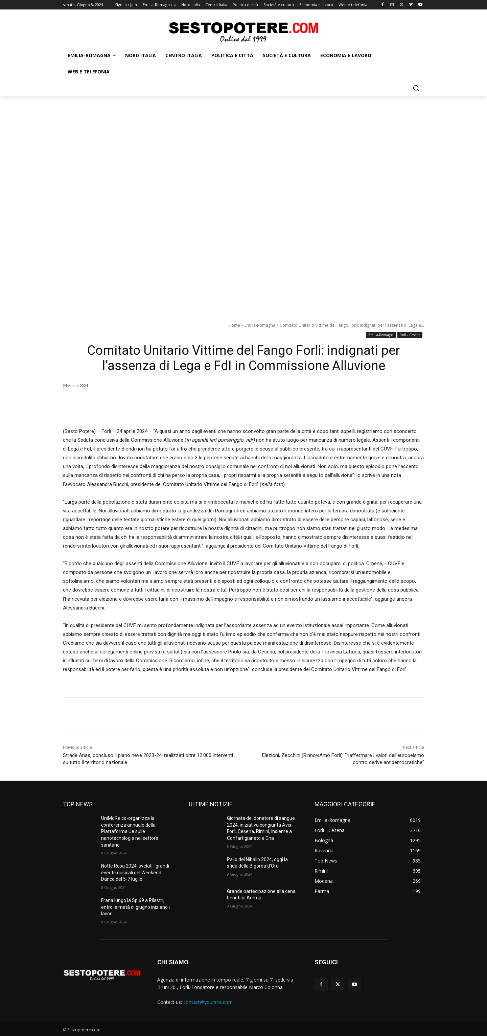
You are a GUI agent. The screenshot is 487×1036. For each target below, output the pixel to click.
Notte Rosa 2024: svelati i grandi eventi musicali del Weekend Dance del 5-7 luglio (135, 872)
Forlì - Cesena (409, 335)
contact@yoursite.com (208, 1002)
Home (234, 325)
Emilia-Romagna (260, 325)
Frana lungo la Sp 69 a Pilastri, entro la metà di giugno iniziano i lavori (135, 907)
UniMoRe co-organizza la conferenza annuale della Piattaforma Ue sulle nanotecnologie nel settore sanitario (129, 831)
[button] (416, 88)
